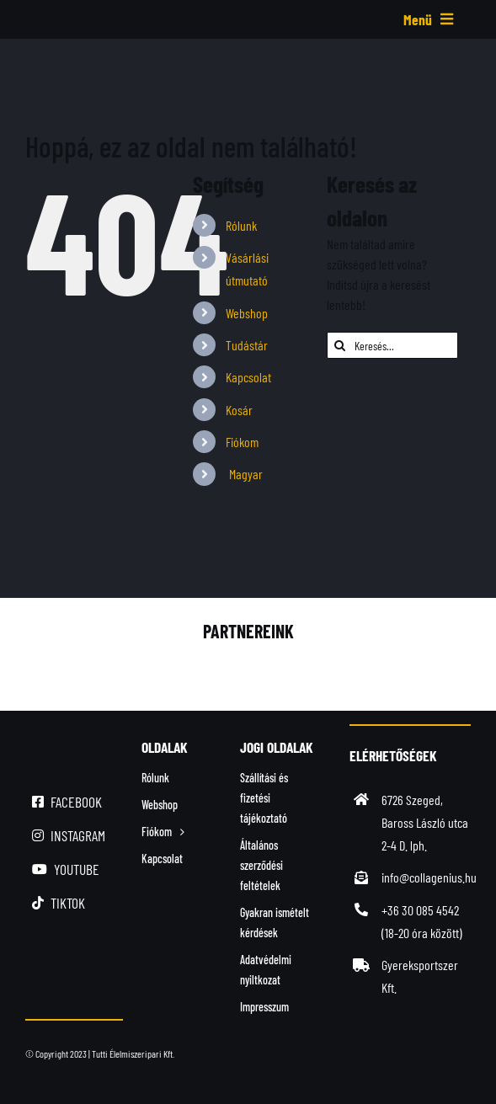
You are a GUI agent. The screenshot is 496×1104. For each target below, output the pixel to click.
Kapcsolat (248, 377)
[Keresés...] (392, 345)
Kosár (239, 410)
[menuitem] (263, 473)
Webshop (247, 313)
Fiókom (242, 442)
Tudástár (247, 345)
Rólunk (241, 225)
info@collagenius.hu (429, 877)
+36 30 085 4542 (420, 910)
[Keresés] (340, 345)
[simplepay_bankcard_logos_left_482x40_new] (228, 1067)
